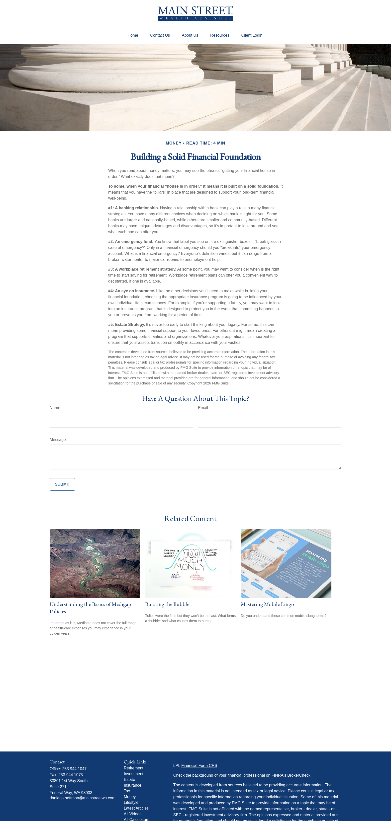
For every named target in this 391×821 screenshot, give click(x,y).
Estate (129, 779)
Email (203, 408)
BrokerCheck (298, 775)
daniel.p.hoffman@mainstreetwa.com (82, 798)
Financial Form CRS (199, 765)
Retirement (133, 768)
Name (55, 408)
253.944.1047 (74, 769)
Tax (127, 791)
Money (130, 797)
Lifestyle (131, 802)
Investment (133, 774)
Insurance (132, 785)
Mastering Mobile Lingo (267, 604)
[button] (132, 35)
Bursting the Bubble (167, 604)
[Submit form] (62, 484)
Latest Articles (136, 808)
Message (58, 440)
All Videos (133, 814)
